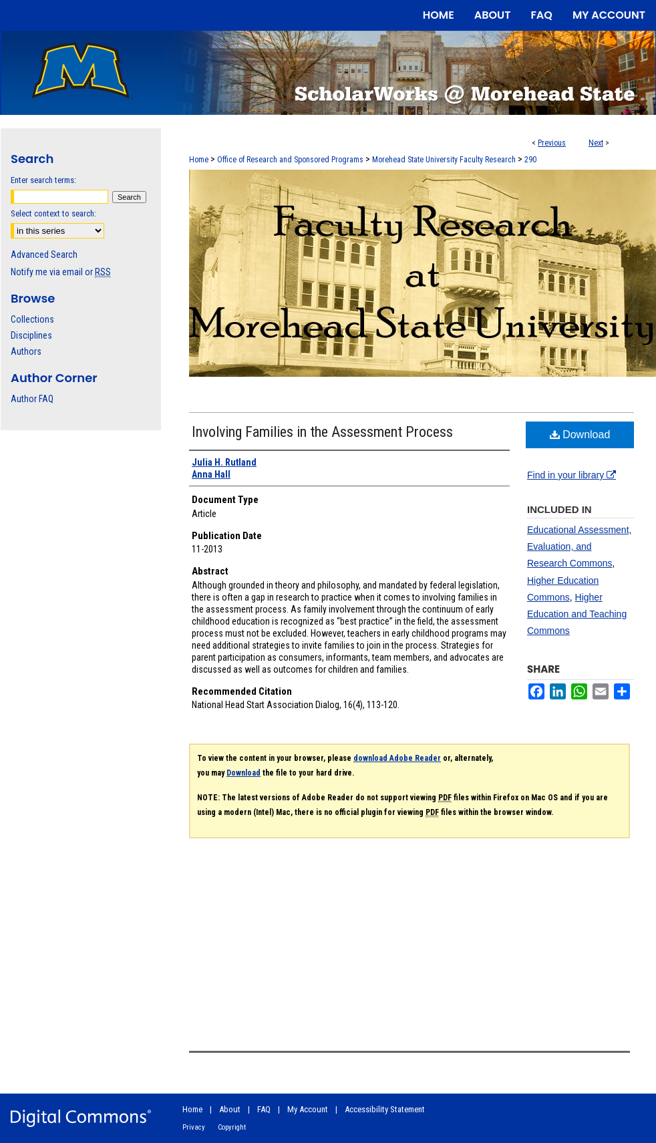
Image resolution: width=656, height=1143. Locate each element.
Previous (552, 143)
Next (596, 143)
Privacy (193, 1127)
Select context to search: (53, 213)
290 (530, 159)
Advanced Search (44, 254)
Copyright (232, 1127)
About (229, 1109)
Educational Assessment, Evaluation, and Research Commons (579, 546)
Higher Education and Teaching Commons (577, 614)
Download (580, 434)
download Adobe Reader (397, 758)
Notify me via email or (61, 272)
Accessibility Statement (385, 1109)
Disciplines (31, 335)
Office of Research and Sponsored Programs (290, 159)
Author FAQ (32, 398)
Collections (32, 319)
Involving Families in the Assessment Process (322, 432)
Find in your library (571, 475)
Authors (26, 351)
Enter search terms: (43, 180)
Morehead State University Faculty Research (444, 159)
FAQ (264, 1109)
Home (198, 159)
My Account (307, 1109)
